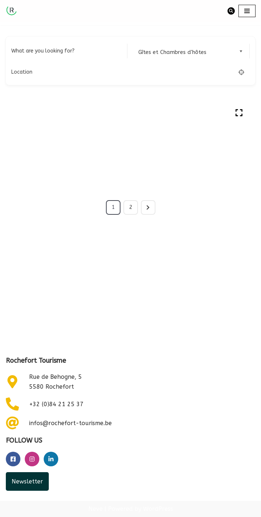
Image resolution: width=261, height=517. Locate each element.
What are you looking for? (43, 51)
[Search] (231, 11)
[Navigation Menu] (247, 11)
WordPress (158, 509)
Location (21, 72)
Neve (95, 509)
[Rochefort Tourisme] (11, 11)
